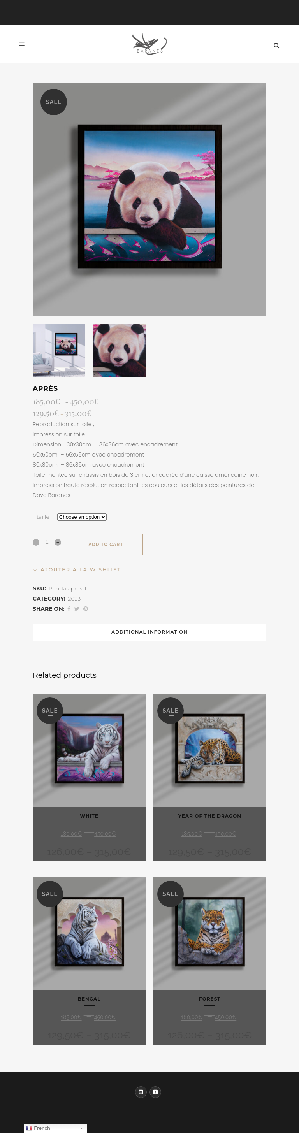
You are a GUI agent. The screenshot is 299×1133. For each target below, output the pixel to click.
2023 (74, 598)
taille (43, 516)
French (38, 1128)
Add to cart (105, 544)
